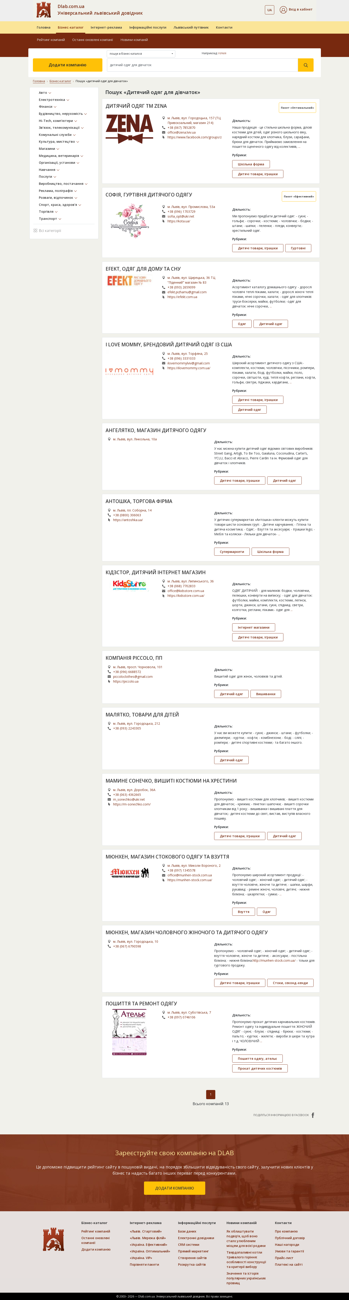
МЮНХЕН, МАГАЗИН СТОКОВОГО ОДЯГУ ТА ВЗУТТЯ (167, 856)
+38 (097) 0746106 (181, 1017)
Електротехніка (52, 99)
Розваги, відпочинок (56, 197)
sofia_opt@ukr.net (181, 216)
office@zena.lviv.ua (182, 132)
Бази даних (187, 1231)
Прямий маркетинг (193, 1251)
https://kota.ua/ (179, 221)
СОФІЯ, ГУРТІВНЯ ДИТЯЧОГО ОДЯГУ (149, 194)
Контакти (224, 27)
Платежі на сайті (289, 1264)
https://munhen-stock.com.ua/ (190, 880)
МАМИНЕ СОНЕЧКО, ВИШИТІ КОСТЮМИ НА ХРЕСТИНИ (171, 781)
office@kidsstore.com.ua (186, 591)
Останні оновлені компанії (92, 40)
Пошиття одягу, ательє (257, 1058)
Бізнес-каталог (70, 27)
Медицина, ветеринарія (59, 155)
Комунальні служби (55, 134)
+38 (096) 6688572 (127, 671)
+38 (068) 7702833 (181, 586)
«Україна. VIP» (141, 1258)
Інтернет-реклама (106, 27)
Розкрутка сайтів (192, 1264)
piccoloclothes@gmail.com (133, 676)
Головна (44, 27)
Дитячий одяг (270, 324)
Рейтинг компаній (51, 40)
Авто (43, 92)
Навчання (47, 169)
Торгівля (46, 211)
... (299, 146)
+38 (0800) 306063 (127, 515)
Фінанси (45, 106)
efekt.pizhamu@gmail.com (187, 292)
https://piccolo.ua (126, 681)
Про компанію (286, 1231)
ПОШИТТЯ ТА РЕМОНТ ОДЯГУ (141, 1003)
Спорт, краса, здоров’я (58, 204)
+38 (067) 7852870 (181, 127)
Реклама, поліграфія (56, 190)
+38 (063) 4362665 (127, 794)
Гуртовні (298, 248)
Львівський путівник (191, 27)
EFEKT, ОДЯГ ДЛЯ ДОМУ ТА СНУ (143, 268)
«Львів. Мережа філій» (148, 1238)
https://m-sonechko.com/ (132, 804)
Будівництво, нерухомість (61, 113)
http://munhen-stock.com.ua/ (274, 960)
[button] (296, 9)
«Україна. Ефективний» (148, 1244)
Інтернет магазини (253, 627)
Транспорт (48, 218)
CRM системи (188, 1244)
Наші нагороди (287, 1244)
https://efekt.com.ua (182, 297)
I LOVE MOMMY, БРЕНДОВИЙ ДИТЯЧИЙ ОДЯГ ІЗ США (169, 344)
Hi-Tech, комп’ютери (56, 120)
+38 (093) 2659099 (181, 287)
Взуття (243, 912)
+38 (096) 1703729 (181, 211)
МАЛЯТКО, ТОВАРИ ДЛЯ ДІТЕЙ (142, 714)
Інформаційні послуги (147, 27)
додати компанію (174, 1188)
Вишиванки (265, 694)
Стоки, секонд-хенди (290, 982)
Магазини (47, 148)
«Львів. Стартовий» (146, 1231)
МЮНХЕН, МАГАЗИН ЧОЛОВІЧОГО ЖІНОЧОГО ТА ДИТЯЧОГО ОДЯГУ (187, 932)
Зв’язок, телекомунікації (59, 127)
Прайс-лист (284, 1258)
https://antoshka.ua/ (128, 519)
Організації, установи (57, 162)
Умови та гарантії (289, 1251)
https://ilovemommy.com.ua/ (189, 368)
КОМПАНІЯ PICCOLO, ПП (134, 658)
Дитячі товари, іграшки (258, 174)
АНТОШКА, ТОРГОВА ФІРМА (139, 501)
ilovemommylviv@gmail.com (189, 363)
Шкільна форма (251, 164)
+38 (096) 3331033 (181, 358)
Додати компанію (67, 64)
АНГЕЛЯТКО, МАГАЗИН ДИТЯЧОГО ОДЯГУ (156, 430)
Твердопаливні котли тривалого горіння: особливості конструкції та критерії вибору (246, 1259)
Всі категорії (47, 230)
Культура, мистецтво (57, 141)
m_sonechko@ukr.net (129, 799)
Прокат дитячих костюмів (260, 1068)
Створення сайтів (192, 1258)
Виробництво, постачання (61, 183)
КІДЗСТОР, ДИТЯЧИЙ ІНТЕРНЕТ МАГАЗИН (156, 572)
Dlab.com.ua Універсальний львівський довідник (100, 9)
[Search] (202, 65)
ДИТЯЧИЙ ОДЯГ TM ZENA (136, 105)
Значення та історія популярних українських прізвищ (246, 1278)
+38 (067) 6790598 (127, 946)
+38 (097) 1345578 (181, 870)
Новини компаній (134, 40)
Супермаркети (232, 551)
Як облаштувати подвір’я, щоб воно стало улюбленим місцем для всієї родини (246, 1238)
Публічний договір (290, 1238)
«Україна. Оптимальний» (150, 1251)
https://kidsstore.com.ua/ (186, 595)
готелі (222, 53)
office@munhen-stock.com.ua (190, 875)
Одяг (242, 324)
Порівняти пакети (144, 1264)
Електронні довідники (196, 1238)
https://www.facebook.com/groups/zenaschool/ (195, 137)
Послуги (45, 176)
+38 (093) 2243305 (127, 728)
